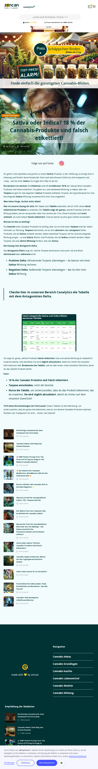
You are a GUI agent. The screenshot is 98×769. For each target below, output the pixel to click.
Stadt (27, 22)
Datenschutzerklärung (77, 756)
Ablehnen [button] (25, 763)
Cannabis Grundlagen (10, 115)
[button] (94, 6)
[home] (11, 6)
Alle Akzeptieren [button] (46, 763)
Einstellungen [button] (9, 763)
